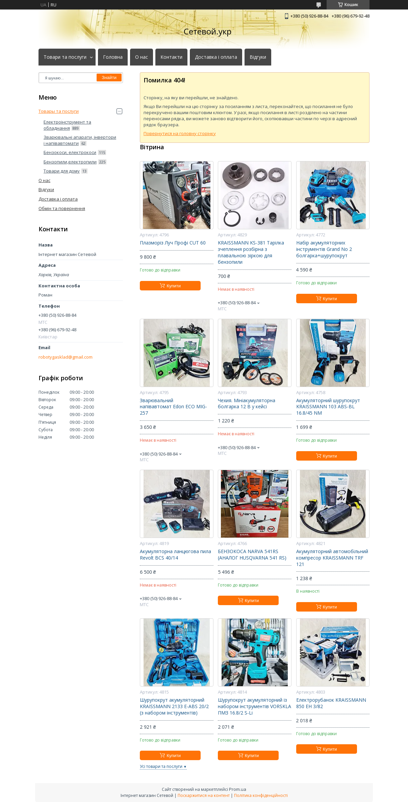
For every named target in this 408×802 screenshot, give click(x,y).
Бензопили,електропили (70, 162)
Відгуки (258, 57)
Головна (113, 57)
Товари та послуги (65, 57)
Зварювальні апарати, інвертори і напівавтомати (80, 140)
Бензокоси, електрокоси (70, 152)
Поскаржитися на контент (204, 795)
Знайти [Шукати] (109, 77)
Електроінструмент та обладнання (67, 125)
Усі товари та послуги (161, 766)
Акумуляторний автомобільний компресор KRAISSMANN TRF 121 (332, 557)
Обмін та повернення (62, 208)
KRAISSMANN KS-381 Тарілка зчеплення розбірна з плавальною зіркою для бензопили (251, 252)
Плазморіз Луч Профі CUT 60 (173, 243)
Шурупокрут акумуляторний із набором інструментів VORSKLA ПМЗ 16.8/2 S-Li (254, 706)
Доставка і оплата (216, 57)
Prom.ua (237, 789)
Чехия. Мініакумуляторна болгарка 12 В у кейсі (246, 403)
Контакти (171, 57)
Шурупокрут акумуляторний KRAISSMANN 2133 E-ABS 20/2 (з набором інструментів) (174, 706)
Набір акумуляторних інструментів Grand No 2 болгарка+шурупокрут (324, 249)
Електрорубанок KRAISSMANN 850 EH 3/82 (331, 703)
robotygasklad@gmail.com (66, 357)
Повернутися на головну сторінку (180, 133)
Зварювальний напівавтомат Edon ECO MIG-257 (173, 406)
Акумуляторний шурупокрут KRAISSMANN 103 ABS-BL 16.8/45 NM (328, 406)
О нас (141, 57)
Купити (174, 285)
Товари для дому (62, 171)
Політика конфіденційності (261, 795)
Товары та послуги (59, 111)
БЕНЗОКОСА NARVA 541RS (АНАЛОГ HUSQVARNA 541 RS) (252, 554)
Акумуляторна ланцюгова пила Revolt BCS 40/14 (175, 554)
